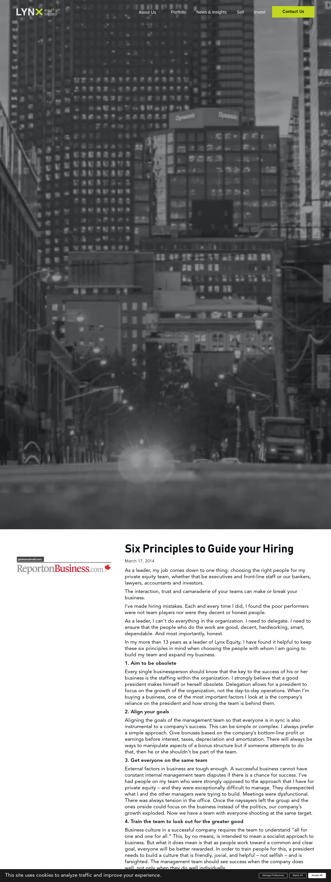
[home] (36, 12)
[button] (150, 12)
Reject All (298, 875)
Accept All (317, 875)
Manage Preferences (273, 875)
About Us (147, 12)
